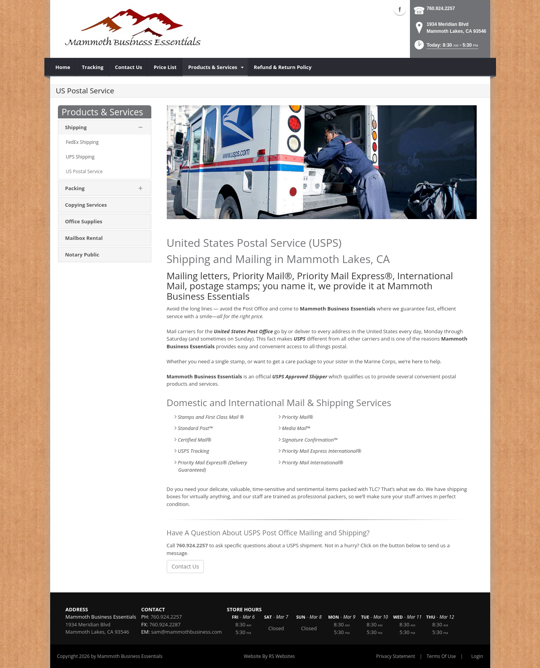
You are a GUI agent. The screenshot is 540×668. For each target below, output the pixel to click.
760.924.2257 (441, 8)
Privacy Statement (395, 656)
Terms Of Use (441, 656)
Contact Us (185, 566)
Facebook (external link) (400, 9)
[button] (445, 47)
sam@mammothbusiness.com (186, 631)
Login (477, 656)
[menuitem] (63, 67)
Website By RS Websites (269, 656)
